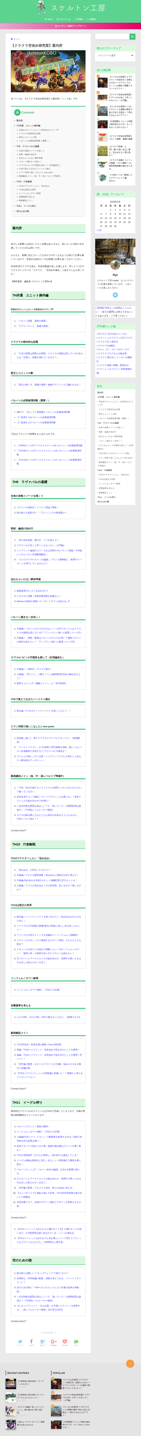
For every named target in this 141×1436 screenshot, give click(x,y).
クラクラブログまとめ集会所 (112, 354)
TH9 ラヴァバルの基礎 (27, 146)
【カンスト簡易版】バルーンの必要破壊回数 (48, 410)
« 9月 (99, 231)
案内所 (19, 120)
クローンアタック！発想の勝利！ (33, 1125)
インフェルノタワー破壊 (30, 192)
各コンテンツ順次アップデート (70, 26)
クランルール (63, 19)
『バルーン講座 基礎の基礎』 (32, 319)
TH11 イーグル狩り (26, 204)
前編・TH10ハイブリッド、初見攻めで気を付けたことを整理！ (48, 1048)
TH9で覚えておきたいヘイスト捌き (34, 168)
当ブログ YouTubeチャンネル (112, 334)
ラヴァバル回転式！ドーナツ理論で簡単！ (38, 506)
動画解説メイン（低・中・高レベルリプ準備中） (40, 175)
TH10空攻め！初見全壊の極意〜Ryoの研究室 (39, 1043)
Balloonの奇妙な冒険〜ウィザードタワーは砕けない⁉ (43, 599)
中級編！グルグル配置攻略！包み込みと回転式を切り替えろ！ (48, 873)
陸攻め (91, 19)
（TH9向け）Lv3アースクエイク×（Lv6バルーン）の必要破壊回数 (50, 444)
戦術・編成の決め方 (28, 154)
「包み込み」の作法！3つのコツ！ (34, 868)
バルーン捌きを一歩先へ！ (31, 161)
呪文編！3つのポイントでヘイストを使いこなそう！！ (44, 709)
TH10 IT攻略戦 (24, 180)
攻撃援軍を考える (27, 195)
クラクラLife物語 (106, 346)
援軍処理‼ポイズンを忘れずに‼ (32, 589)
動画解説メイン (26, 199)
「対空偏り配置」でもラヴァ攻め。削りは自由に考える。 (45, 1186)
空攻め (78, 19)
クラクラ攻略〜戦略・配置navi (113, 365)
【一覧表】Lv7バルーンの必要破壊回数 (36, 421)
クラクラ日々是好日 (108, 342)
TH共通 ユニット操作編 (28, 125)
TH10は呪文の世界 (27, 188)
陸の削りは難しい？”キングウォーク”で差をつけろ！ (43, 1271)
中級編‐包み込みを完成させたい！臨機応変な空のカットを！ (47, 878)
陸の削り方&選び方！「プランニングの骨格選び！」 (43, 511)
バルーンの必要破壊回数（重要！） (34, 140)
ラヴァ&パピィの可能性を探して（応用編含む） (40, 164)
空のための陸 (22, 209)
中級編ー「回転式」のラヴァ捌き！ (34, 667)
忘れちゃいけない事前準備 (31, 157)
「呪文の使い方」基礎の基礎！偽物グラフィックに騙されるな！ (49, 383)
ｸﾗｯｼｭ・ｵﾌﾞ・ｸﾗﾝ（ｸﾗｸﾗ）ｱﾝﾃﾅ (113, 350)
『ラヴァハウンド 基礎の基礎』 (33, 324)
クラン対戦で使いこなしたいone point (36, 171)
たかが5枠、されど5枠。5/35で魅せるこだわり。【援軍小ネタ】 (49, 1015)
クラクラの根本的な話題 (30, 133)
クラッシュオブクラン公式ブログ (114, 338)
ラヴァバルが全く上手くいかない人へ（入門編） (41, 543)
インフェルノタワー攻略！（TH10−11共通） (39, 988)
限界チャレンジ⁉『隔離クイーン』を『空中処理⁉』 (42, 681)
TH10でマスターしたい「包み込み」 (35, 185)
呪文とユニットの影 (28, 137)
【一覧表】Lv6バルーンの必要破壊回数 (36, 415)
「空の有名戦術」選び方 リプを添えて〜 (38, 538)
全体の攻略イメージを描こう (32, 150)
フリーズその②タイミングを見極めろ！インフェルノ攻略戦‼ (47, 933)
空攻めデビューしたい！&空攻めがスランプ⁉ (39, 130)
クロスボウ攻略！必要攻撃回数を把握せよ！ (39, 594)
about (49, 19)
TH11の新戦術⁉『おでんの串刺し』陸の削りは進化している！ (48, 1153)
